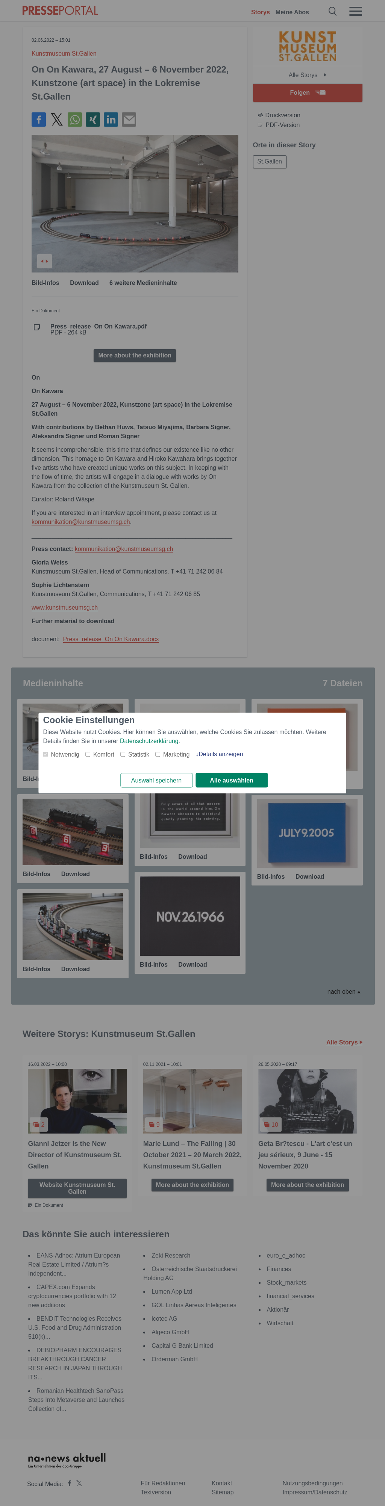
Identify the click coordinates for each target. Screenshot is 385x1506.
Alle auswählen (231, 780)
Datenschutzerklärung (149, 741)
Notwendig (65, 754)
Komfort (103, 754)
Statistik (138, 754)
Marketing (176, 754)
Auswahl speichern (156, 780)
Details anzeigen (221, 754)
